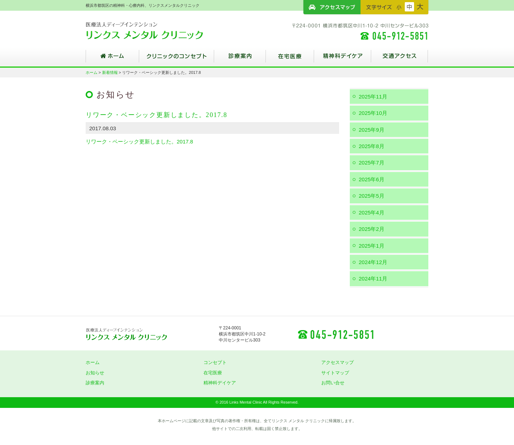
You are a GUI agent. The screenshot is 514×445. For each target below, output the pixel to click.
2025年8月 (371, 146)
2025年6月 (371, 179)
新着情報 (110, 72)
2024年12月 (373, 262)
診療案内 (240, 59)
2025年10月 (373, 113)
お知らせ (95, 372)
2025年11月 (373, 96)
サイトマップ (335, 372)
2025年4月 (371, 212)
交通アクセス (399, 59)
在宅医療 (290, 59)
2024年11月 (373, 278)
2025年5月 (371, 196)
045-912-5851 (335, 334)
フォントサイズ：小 (399, 6)
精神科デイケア (342, 59)
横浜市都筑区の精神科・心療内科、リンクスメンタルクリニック (157, 30)
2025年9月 (371, 130)
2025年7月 (371, 163)
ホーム (112, 59)
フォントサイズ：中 (409, 6)
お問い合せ (332, 382)
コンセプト (215, 362)
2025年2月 (371, 229)
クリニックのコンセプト (176, 59)
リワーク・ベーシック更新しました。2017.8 (139, 141)
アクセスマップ (332, 7)
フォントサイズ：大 (420, 6)
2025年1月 (371, 246)
